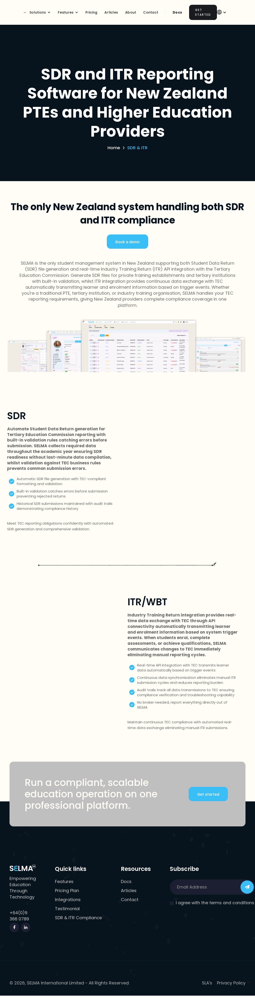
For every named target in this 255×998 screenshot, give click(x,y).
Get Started (203, 12)
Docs (177, 12)
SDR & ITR (137, 148)
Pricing (91, 12)
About (130, 12)
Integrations (68, 900)
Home (114, 148)
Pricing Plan (67, 891)
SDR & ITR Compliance (78, 918)
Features (64, 881)
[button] (40, 12)
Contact (129, 900)
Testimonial (67, 909)
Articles (111, 12)
